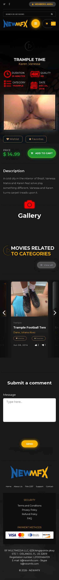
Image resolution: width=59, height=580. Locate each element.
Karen (23, 64)
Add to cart (42, 153)
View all (46, 265)
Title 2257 (29, 486)
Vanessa (34, 64)
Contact (49, 486)
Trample (17, 322)
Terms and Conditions (29, 505)
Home (8, 486)
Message (9, 395)
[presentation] (4, 312)
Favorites (36, 139)
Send (29, 443)
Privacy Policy (29, 510)
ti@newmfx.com (29, 560)
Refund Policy (29, 514)
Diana (16, 332)
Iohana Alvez (28, 332)
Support (39, 486)
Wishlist (12, 139)
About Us (18, 486)
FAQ (29, 518)
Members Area (42, 4)
